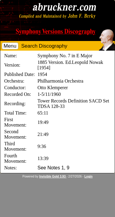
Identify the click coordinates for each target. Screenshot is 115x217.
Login (88, 176)
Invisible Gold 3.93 (53, 176)
